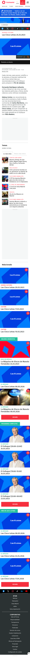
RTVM (15, 596)
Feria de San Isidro (15, 157)
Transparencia (15, 622)
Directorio (15, 625)
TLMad (11, 6)
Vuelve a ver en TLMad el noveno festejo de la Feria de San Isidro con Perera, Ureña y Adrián (14, 13)
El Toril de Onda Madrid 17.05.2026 (5, 187)
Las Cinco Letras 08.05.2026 (15, 374)
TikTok (17, 29)
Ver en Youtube (26, 591)
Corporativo (15, 614)
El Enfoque (4, 384)
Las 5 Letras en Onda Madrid (15, 46)
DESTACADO (8, 11)
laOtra (15, 606)
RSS (28, 57)
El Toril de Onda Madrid (17, 184)
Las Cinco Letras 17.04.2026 (15, 566)
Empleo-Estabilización (15, 633)
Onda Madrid (19, 6)
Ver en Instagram (12, 591)
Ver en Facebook (3, 591)
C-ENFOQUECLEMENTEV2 (15, 20)
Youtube (27, 28)
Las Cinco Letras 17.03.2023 (14, 297)
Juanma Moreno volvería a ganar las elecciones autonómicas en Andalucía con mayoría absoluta (5, 202)
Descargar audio (24, 57)
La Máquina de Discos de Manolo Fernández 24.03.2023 (15, 349)
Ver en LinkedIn (21, 591)
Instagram (12, 28)
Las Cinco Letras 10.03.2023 (15, 319)
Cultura (3, 306)
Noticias (4, 6)
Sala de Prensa (15, 617)
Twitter (7, 29)
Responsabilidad (15, 619)
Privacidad (15, 644)
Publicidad (15, 627)
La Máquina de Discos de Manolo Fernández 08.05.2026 (15, 397)
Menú (27, 2)
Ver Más (15, 417)
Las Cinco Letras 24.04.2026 (15, 543)
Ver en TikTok (17, 591)
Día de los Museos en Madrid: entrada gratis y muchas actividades (5, 194)
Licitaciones (15, 635)
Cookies (15, 649)
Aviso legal (15, 646)
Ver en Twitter (8, 591)
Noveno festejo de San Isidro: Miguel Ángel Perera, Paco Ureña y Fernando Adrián (5, 160)
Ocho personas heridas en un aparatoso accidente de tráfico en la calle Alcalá (5, 170)
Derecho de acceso (15, 630)
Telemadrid (15, 601)
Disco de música (6, 359)
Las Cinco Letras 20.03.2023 (14, 276)
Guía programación (15, 609)
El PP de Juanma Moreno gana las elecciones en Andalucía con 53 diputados (5, 179)
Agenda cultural (8, 32)
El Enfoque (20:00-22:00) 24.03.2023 (15, 434)
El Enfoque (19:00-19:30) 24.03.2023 (15, 459)
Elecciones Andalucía (16, 176)
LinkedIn (22, 28)
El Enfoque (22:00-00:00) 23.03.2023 (15, 484)
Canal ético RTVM (15, 638)
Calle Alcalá (13, 167)
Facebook (2, 29)
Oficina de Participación (15, 641)
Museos (11, 192)
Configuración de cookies (15, 652)
